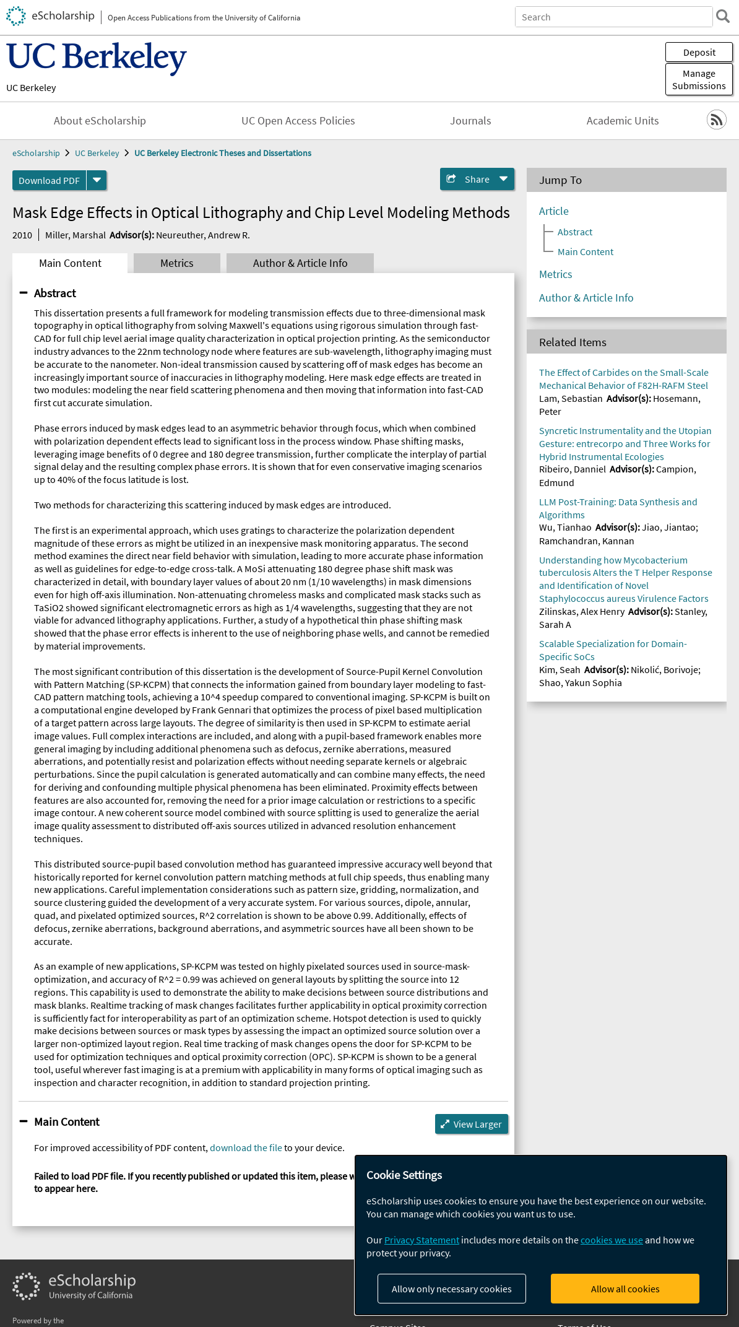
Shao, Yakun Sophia (580, 682)
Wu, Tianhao (565, 527)
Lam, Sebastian (571, 398)
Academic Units (623, 121)
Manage (699, 79)
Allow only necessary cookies (452, 1288)
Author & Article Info (300, 263)
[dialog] (541, 1235)
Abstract (55, 292)
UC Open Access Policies (298, 121)
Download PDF (49, 180)
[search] (723, 16)
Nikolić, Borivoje (664, 669)
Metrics (177, 263)
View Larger (478, 1124)
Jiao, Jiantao (669, 527)
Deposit (699, 52)
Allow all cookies (625, 1288)
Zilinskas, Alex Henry (581, 611)
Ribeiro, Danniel (572, 469)
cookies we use (612, 1239)
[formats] (96, 180)
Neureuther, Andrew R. (203, 234)
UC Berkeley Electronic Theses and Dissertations (222, 153)
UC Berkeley (31, 87)
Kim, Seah (560, 669)
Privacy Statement (421, 1239)
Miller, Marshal (75, 234)
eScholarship (36, 153)
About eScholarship (100, 121)
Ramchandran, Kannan (586, 540)
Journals (470, 121)
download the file (246, 1147)
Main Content (70, 263)
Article (554, 211)
